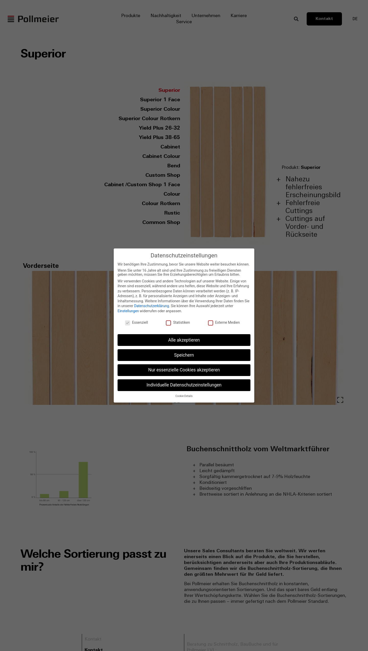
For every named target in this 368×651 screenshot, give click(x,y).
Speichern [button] (184, 355)
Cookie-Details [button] (183, 396)
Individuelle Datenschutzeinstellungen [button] (183, 384)
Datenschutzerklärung (151, 306)
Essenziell (136, 322)
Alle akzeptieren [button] (184, 340)
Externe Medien (224, 322)
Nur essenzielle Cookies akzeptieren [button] (184, 369)
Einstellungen (128, 311)
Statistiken (178, 322)
